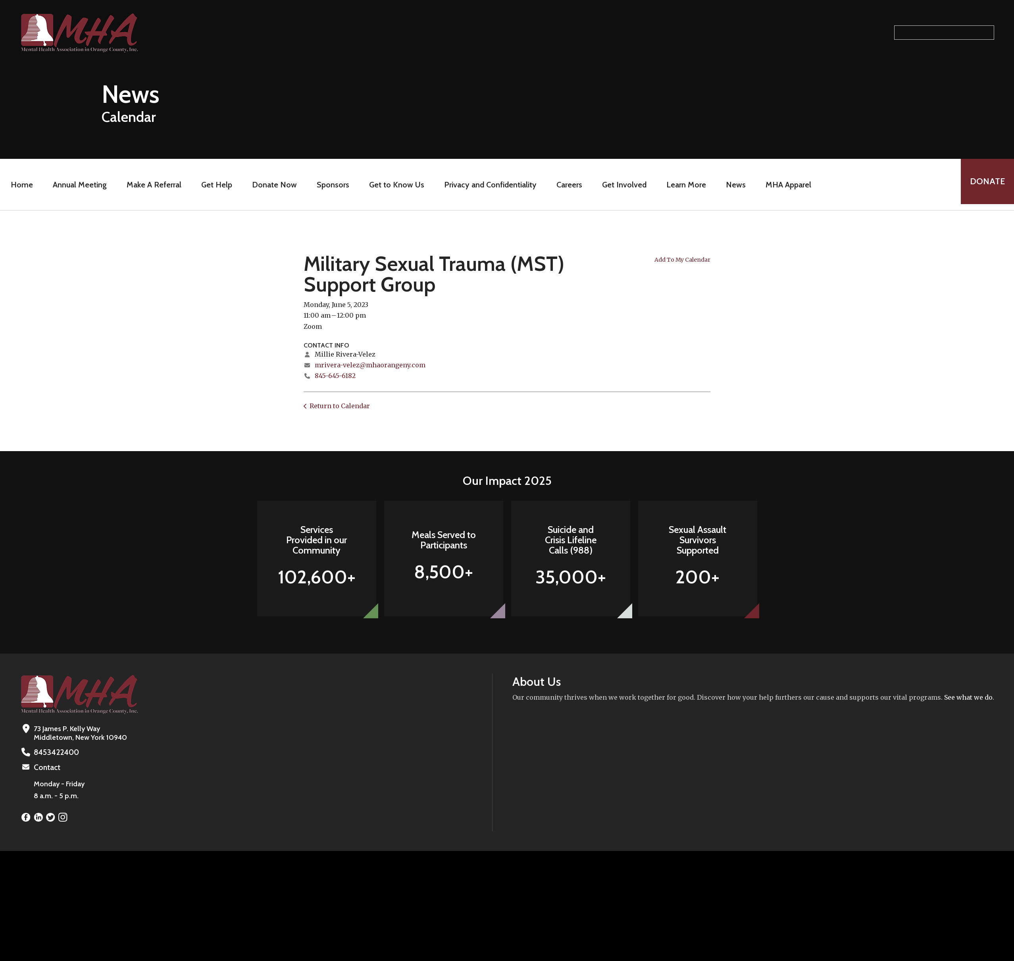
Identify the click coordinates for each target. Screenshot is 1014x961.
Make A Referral (151, 184)
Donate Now (271, 184)
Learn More (683, 184)
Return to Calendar (340, 406)
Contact (46, 766)
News (733, 184)
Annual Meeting (77, 184)
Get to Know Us (393, 184)
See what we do (968, 697)
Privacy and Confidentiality (487, 184)
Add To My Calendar (682, 259)
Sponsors (330, 184)
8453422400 (54, 752)
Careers (566, 184)
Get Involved (621, 184)
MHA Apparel (785, 184)
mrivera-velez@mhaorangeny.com (370, 365)
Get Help (213, 184)
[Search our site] (944, 32)
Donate (984, 184)
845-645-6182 (335, 376)
